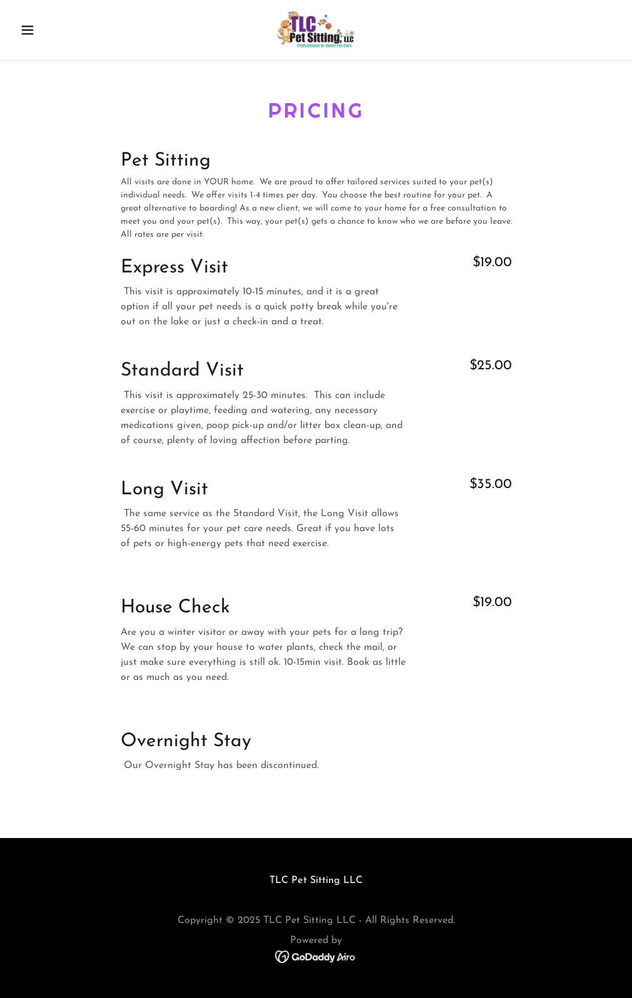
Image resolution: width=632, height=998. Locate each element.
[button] (60, 29)
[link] (316, 30)
